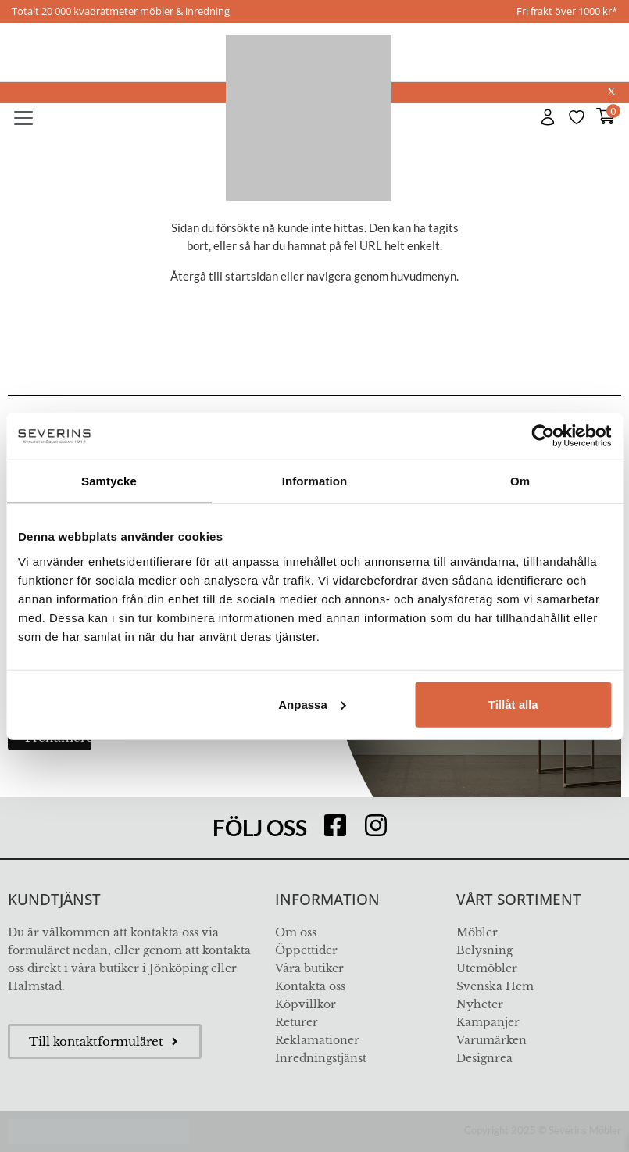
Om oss (295, 932)
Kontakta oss (310, 986)
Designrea (484, 1058)
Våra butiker (309, 968)
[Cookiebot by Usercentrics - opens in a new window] (542, 436)
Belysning (484, 950)
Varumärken (491, 1040)
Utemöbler (486, 968)
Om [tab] (520, 481)
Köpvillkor (305, 1004)
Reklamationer (317, 1040)
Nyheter (479, 1004)
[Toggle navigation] (23, 118)
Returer (296, 1022)
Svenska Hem (495, 986)
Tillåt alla (513, 703)
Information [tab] (315, 481)
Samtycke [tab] (109, 481)
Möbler (477, 932)
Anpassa (312, 703)
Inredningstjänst (320, 1058)
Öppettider (306, 950)
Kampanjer (488, 1022)
